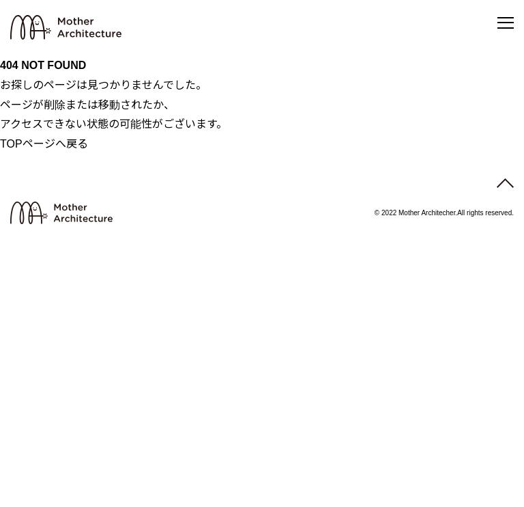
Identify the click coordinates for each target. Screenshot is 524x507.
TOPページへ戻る (44, 144)
